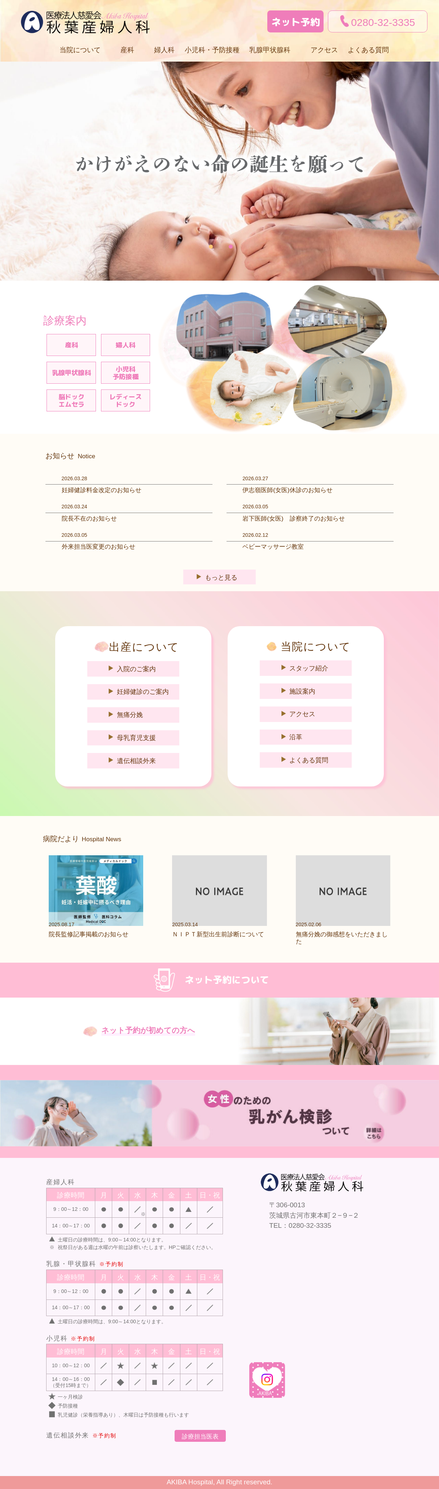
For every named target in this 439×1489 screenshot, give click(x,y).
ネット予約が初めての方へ (148, 1030)
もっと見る (221, 577)
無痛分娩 (130, 714)
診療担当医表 (200, 1436)
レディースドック (125, 400)
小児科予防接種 (126, 373)
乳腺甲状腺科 (71, 372)
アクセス (324, 50)
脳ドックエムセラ (71, 400)
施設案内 (302, 691)
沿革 (295, 737)
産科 (71, 344)
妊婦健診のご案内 (143, 691)
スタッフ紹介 (308, 668)
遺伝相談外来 (136, 760)
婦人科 (164, 50)
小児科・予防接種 (212, 50)
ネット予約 (295, 22)
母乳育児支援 (136, 737)
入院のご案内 (136, 669)
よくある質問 (368, 50)
